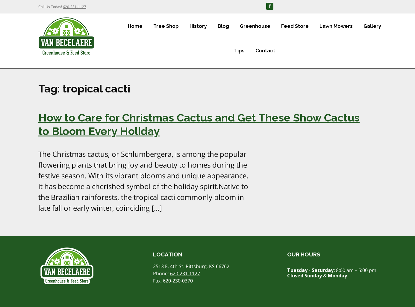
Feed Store (295, 26)
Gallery (372, 26)
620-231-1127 (74, 6)
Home (135, 26)
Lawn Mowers (336, 26)
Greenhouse (255, 26)
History (198, 26)
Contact (265, 51)
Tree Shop (166, 26)
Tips (239, 51)
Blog (223, 26)
